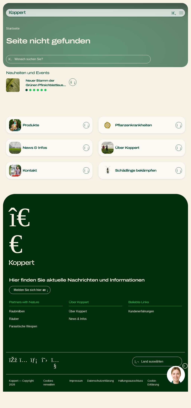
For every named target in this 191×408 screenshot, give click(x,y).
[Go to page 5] (41, 90)
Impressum (76, 396)
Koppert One (136, 319)
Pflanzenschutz (19, 349)
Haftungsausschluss (130, 396)
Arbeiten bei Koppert (82, 327)
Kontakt (74, 334)
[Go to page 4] (38, 90)
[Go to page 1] (26, 90)
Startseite (13, 28)
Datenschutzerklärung (100, 396)
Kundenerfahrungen (141, 311)
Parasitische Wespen (23, 327)
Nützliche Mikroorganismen (26, 342)
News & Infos (78, 319)
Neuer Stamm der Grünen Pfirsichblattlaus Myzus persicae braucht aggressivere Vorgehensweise (45, 83)
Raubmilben (17, 311)
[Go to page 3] (34, 90)
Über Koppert (78, 311)
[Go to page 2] (30, 90)
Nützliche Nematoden (23, 334)
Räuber (14, 319)
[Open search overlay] (174, 13)
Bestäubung (17, 357)
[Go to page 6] (45, 90)
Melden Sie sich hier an (31, 291)
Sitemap (177, 396)
